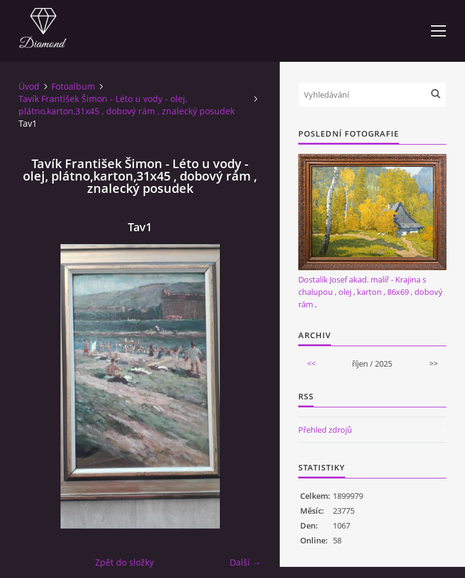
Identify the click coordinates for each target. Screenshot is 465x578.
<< (311, 363)
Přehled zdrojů (325, 429)
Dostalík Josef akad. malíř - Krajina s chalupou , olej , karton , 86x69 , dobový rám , (370, 292)
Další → (245, 562)
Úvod (29, 86)
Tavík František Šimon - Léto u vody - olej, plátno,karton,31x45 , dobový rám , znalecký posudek (127, 105)
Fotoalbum (73, 86)
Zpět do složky (124, 562)
